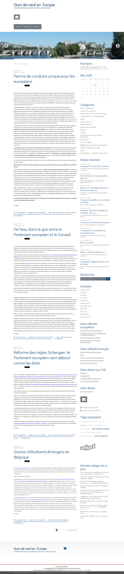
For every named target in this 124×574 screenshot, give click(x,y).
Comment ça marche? (88, 111)
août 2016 (83, 309)
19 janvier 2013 (47, 214)
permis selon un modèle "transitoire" (64, 100)
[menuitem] (18, 26)
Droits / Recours (86, 122)
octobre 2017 (85, 303)
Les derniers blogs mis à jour (50, 568)
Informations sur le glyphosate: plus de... (94, 177)
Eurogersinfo (84, 376)
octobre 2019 (85, 290)
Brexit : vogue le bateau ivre (92, 252)
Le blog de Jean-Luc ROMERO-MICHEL (92, 493)
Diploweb (83, 373)
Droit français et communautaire (92, 358)
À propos (36, 27)
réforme (62, 337)
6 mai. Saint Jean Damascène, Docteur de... (95, 472)
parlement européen (29, 339)
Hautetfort (66, 566)
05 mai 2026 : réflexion (88, 516)
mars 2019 (84, 301)
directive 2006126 (36, 214)
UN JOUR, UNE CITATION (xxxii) (91, 477)
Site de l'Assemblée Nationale (90, 352)
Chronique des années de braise (91, 501)
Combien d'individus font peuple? (95, 222)
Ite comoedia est (86, 486)
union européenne (19, 214)
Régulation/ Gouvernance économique (93, 145)
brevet (21, 339)
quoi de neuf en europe (64, 214)
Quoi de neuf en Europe (34, 4)
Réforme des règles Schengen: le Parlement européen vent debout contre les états (42, 358)
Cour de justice (85, 429)
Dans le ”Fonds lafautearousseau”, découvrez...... (92, 482)
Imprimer (18, 71)
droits (74, 435)
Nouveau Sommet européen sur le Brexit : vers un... (94, 211)
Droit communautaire (94, 432)
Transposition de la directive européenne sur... (93, 231)
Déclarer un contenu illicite (39, 570)
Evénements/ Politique (88, 127)
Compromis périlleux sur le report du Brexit (95, 201)
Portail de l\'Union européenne (91, 331)
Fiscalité (83, 130)
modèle (28, 214)
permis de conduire (58, 212)
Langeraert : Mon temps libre (90, 496)
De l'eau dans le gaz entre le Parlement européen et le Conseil (42, 231)
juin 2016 (83, 311)
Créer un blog (59, 566)
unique (67, 212)
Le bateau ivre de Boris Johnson (94, 166)
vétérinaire (26, 521)
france (54, 214)
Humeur (83, 133)
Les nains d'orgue (86, 391)
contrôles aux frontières (25, 436)
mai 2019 (83, 295)
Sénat (82, 355)
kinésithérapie (18, 521)
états (15, 436)
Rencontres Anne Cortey (88, 512)
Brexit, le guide (86, 242)
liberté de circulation (65, 435)
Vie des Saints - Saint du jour (93, 474)
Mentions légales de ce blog (51, 570)
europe (83, 425)
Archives (27, 27)
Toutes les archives (85, 317)
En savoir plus (83, 572)
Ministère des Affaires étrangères (92, 360)
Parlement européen (94, 425)
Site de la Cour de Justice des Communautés (90, 341)
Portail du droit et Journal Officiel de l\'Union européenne (93, 334)
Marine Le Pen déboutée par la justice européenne (94, 189)
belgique (66, 520)
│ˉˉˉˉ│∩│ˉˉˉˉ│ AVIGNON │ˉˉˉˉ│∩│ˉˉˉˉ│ (93, 508)
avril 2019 (83, 298)
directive (102, 422)
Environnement (85, 124)
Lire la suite (104, 69)
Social (82, 150)
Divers (82, 119)
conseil (16, 339)
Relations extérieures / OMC (90, 148)
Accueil (18, 27)
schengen (69, 337)
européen (73, 212)
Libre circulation (41, 212)
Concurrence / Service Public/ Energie (93, 114)
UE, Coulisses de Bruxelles (89, 381)
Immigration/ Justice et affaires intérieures (91, 136)
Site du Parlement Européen (90, 338)
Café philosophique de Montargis (93, 497)
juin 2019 (83, 293)
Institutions (39, 337)
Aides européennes (87, 108)
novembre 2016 (85, 306)
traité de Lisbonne (86, 436)
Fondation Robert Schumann (90, 379)
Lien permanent (20, 212)
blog (89, 570)
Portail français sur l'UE (88, 363)
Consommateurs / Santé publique (92, 116)
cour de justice (47, 521)
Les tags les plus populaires (74, 568)
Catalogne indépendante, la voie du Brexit (94, 262)
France (82, 432)
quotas (54, 520)
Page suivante (72, 530)
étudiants (60, 520)
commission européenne (89, 422)
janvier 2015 (84, 314)
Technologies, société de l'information (93, 153)
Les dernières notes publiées (62, 568)
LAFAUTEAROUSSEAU (100, 483)
